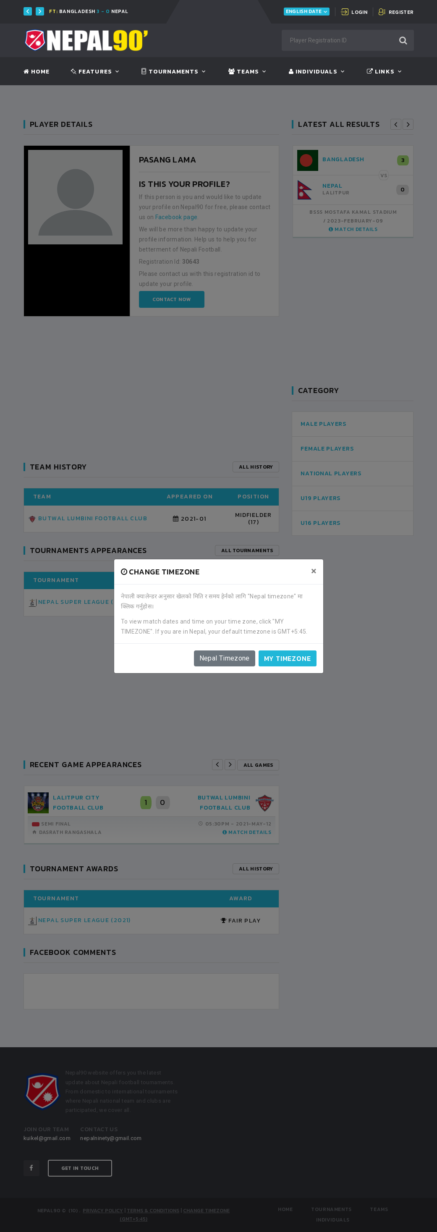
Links (380, 72)
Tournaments (170, 72)
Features (91, 72)
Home (37, 72)
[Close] (313, 571)
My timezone (287, 658)
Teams (243, 72)
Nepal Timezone (224, 658)
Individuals (313, 72)
